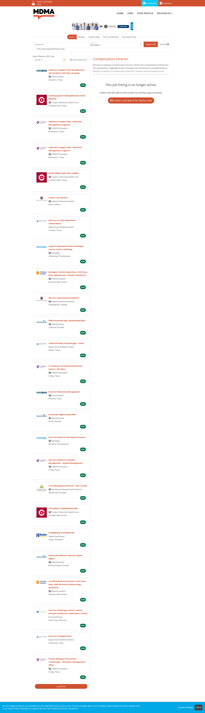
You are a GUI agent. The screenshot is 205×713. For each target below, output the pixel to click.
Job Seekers (150, 3)
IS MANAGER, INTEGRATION (61, 532)
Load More (61, 686)
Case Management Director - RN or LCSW (68, 485)
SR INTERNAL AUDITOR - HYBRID (64, 173)
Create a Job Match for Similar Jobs (131, 100)
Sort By (38, 60)
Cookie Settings (185, 707)
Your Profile (145, 13)
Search (72, 37)
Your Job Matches (111, 37)
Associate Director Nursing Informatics (67, 437)
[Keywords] (61, 44)
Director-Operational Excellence (64, 297)
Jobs (130, 13)
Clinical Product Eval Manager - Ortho (66, 343)
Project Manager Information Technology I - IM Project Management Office (67, 661)
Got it (198, 707)
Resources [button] (164, 13)
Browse (81, 37)
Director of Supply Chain (60, 636)
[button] (164, 44)
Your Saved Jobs (129, 37)
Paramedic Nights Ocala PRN (62, 414)
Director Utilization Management (64, 391)
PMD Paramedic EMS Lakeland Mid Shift (67, 320)
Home (120, 13)
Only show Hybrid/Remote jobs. (51, 48)
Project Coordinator (58, 197)
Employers (166, 3)
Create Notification (78, 60)
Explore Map (94, 37)
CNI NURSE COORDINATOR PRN (63, 508)
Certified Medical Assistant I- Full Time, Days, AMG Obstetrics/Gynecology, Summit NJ (67, 584)
